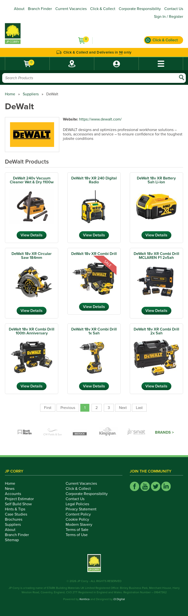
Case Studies (19, 514)
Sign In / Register (168, 16)
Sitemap (15, 540)
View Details (32, 235)
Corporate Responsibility (140, 8)
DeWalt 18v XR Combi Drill (94, 253)
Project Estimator (22, 498)
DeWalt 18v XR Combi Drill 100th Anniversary (31, 331)
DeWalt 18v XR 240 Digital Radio (94, 180)
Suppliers (31, 94)
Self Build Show (21, 504)
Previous (67, 407)
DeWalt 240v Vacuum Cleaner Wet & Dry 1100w (32, 180)
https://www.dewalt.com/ (100, 119)
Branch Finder (40, 8)
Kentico (85, 599)
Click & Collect (102, 8)
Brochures (16, 519)
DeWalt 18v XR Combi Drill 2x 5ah (156, 331)
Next (123, 407)
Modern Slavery (81, 524)
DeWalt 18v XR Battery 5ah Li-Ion (156, 180)
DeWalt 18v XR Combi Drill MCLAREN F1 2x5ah (156, 255)
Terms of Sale (79, 529)
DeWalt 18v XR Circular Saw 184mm (32, 255)
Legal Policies (80, 504)
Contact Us (173, 8)
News (12, 488)
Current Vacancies (71, 8)
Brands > (164, 432)
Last (139, 407)
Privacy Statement (83, 509)
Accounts (16, 493)
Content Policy (81, 514)
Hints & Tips (18, 509)
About (19, 8)
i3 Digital (119, 599)
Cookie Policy (80, 519)
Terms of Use (79, 534)
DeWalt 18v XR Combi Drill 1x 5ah (94, 331)
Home (10, 94)
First (47, 407)
